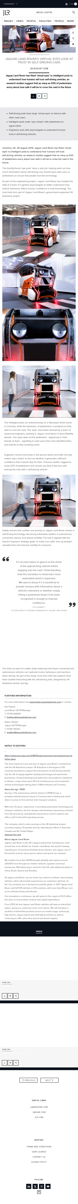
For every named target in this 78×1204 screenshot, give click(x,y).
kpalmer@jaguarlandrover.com (21, 717)
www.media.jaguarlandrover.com (45, 702)
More (70, 21)
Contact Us (39, 1157)
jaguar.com (39, 1112)
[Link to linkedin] (28, 1186)
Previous (30, 1080)
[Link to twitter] (35, 1186)
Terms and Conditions (39, 1147)
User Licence (39, 1152)
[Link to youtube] (48, 1186)
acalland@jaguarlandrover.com (21, 732)
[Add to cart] (39, 96)
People (31, 21)
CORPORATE (11, 4)
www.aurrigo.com (13, 834)
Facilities (45, 21)
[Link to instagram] (41, 1186)
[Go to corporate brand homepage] (9, 12)
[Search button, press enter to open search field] (74, 12)
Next (48, 1080)
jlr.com (39, 1117)
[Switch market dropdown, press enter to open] (66, 4)
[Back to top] (39, 1192)
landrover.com (39, 1107)
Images (8, 21)
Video (19, 21)
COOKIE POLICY (39, 1162)
